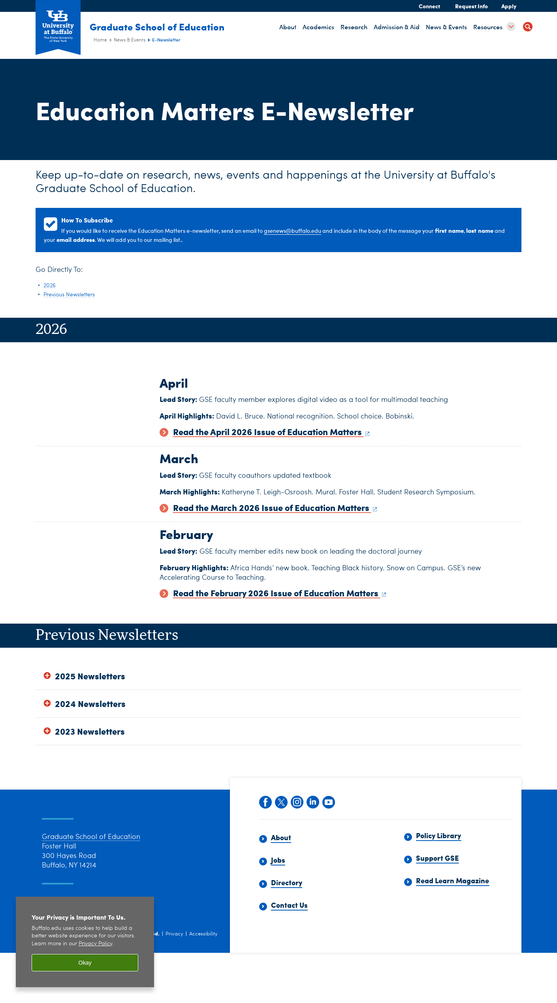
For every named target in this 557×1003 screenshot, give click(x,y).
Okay (85, 963)
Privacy (174, 990)
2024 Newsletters (90, 749)
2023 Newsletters (90, 777)
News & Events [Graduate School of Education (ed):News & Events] (129, 40)
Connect (429, 6)
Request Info (471, 6)
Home (100, 40)
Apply (508, 6)
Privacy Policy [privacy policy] (95, 944)
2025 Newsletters (90, 721)
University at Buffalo (85, 989)
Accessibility (203, 990)
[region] (85, 942)
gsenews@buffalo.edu (292, 230)
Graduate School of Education (161, 26)
